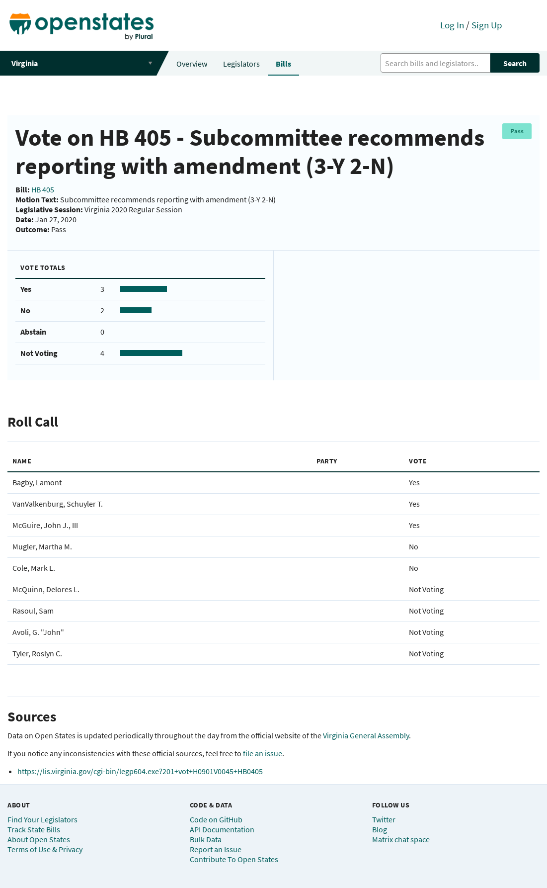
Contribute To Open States (234, 859)
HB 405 (42, 189)
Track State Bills (33, 829)
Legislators (241, 64)
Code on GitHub (216, 819)
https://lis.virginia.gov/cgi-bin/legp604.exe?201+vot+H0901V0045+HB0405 (140, 771)
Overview (191, 64)
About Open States (38, 839)
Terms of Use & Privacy (44, 849)
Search (515, 63)
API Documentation (222, 829)
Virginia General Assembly (366, 735)
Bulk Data (206, 839)
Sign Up (486, 25)
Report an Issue (215, 849)
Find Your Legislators (42, 819)
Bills (283, 64)
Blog (379, 829)
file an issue (262, 753)
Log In (452, 25)
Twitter (383, 819)
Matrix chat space (401, 839)
